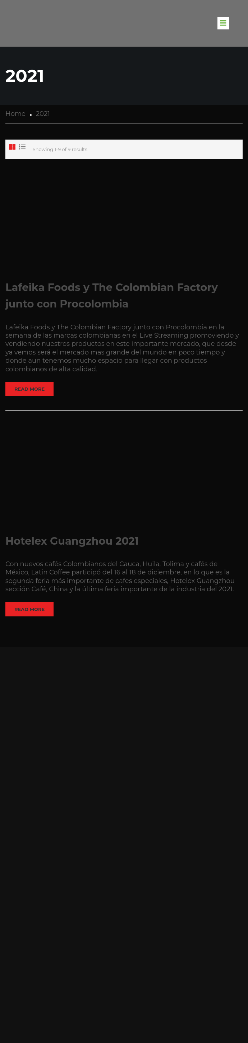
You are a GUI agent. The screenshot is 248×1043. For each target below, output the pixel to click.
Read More (29, 389)
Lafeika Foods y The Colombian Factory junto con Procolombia (111, 295)
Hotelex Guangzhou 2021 (72, 541)
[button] (223, 23)
